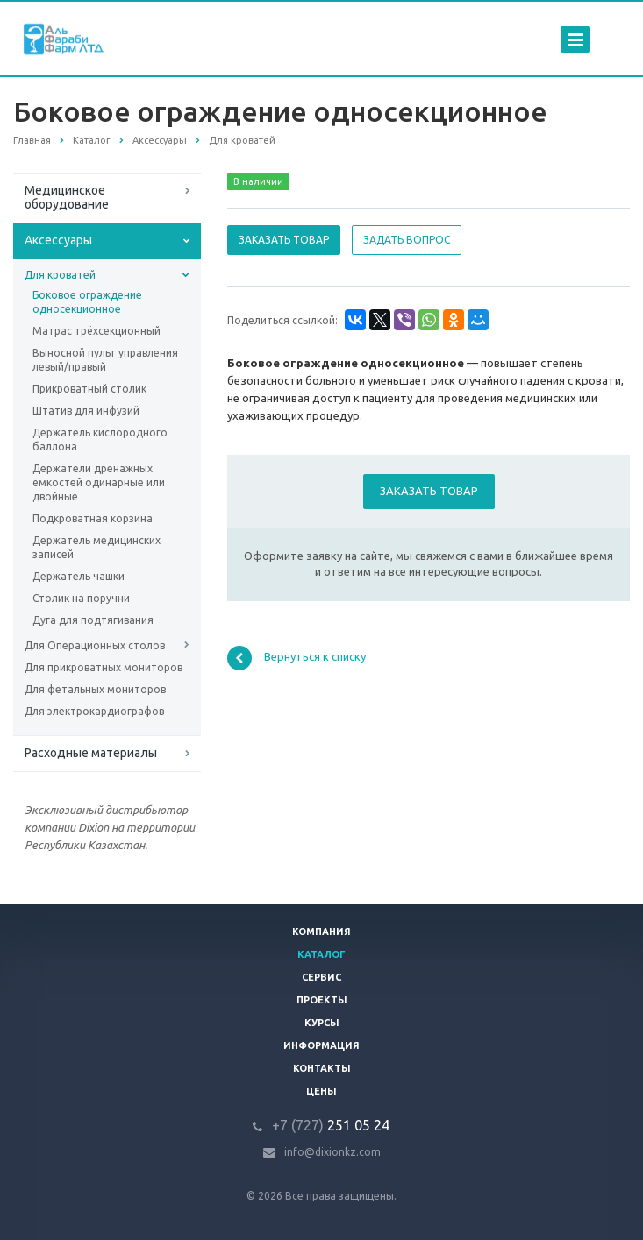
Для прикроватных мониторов (103, 667)
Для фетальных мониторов (95, 689)
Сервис (321, 977)
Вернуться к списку (296, 658)
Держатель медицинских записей (96, 547)
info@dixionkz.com (332, 1152)
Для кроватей (60, 274)
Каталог (321, 954)
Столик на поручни (81, 598)
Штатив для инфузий (85, 410)
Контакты (322, 1068)
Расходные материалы (91, 753)
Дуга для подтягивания (93, 620)
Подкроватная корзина (92, 518)
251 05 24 (330, 1125)
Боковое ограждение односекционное (87, 302)
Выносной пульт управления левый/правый (105, 359)
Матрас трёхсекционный (96, 331)
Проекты (321, 1000)
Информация (321, 1045)
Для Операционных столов (95, 645)
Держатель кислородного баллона (100, 439)
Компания (321, 931)
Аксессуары (58, 240)
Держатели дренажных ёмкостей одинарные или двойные (98, 482)
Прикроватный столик (89, 388)
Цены (321, 1091)
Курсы (321, 1022)
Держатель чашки (78, 576)
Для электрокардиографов (94, 711)
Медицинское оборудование (67, 197)
